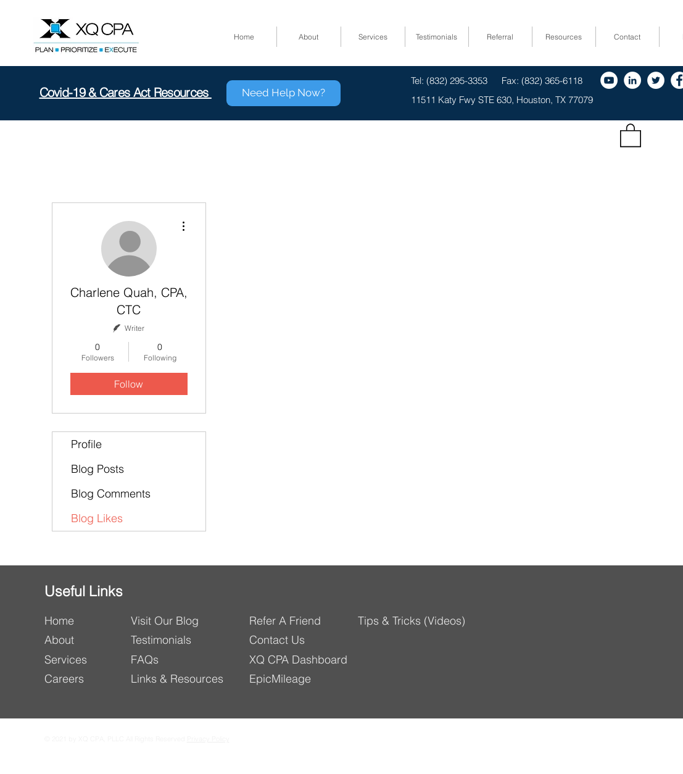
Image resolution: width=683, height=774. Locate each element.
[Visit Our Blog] (185, 620)
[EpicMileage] (304, 678)
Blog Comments (111, 493)
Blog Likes (97, 518)
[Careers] (83, 678)
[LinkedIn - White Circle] (632, 80)
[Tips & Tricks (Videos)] (413, 620)
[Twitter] (655, 80)
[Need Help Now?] (283, 93)
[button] (630, 134)
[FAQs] (177, 659)
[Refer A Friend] (303, 620)
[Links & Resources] (182, 678)
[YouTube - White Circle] (609, 80)
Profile (86, 444)
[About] (83, 639)
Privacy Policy (208, 738)
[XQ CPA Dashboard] (304, 659)
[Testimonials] (166, 639)
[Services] (83, 659)
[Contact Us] (304, 639)
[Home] (83, 620)
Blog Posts (97, 469)
